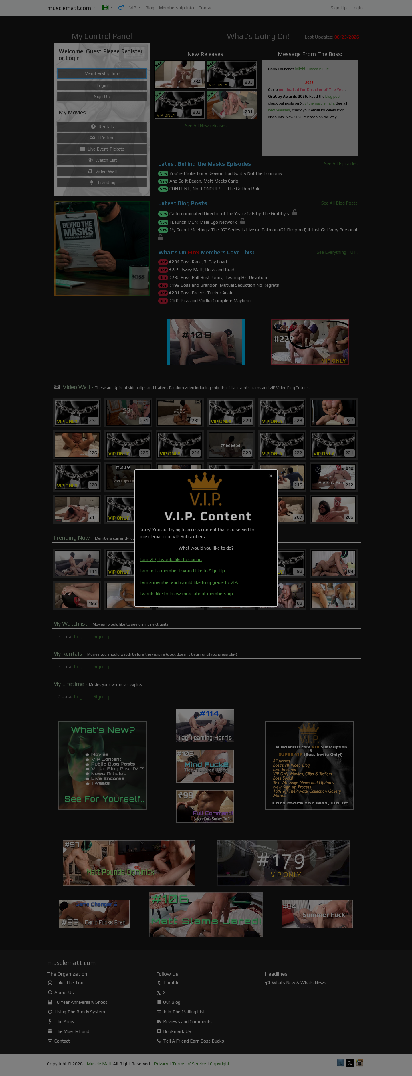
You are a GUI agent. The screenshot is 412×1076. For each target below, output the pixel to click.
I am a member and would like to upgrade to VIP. (189, 582)
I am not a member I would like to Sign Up (182, 571)
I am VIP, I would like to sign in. (171, 559)
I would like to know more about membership (186, 593)
